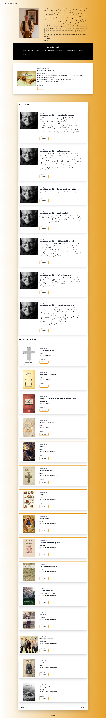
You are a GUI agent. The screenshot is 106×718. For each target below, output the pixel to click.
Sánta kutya (82, 4)
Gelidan (53, 715)
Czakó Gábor (11, 4)
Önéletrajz (48, 4)
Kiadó (100, 4)
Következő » (82, 707)
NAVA (41, 88)
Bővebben (44, 139)
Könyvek (57, 4)
